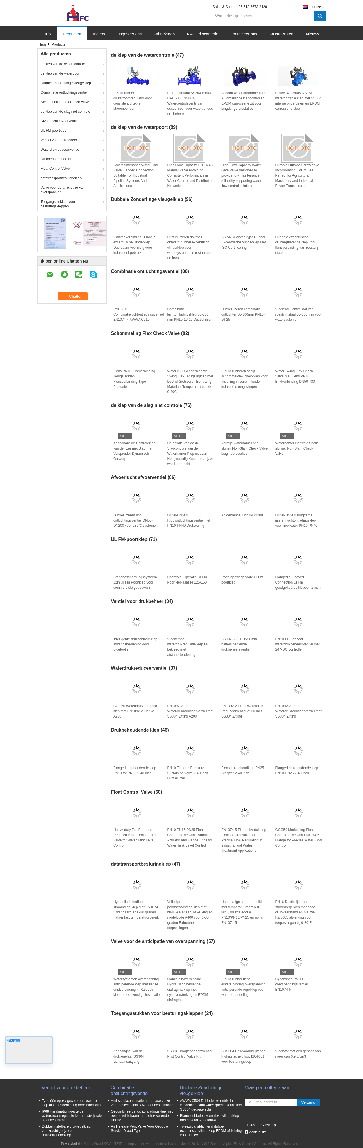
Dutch (319, 7)
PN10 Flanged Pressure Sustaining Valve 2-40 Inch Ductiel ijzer (187, 773)
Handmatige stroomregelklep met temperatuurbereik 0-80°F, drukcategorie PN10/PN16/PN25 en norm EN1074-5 (243, 912)
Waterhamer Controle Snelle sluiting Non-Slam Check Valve (297, 448)
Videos (99, 34)
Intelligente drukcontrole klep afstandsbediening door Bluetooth (135, 644)
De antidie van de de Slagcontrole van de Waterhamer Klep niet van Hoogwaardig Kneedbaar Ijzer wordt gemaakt (190, 453)
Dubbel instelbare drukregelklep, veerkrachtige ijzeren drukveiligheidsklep (66, 1130)
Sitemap (268, 1125)
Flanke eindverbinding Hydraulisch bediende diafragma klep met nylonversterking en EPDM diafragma (187, 989)
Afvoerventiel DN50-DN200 (242, 515)
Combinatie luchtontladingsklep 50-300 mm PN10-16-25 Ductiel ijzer (189, 314)
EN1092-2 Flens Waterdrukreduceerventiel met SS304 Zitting (298, 711)
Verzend (308, 1102)
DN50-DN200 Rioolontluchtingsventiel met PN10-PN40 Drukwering (188, 520)
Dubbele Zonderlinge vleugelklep (66, 83)
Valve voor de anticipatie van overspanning (63, 190)
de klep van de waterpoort (60, 73)
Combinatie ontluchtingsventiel (64, 92)
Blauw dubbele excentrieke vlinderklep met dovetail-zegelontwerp (209, 1118)
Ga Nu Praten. (282, 34)
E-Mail (252, 1125)
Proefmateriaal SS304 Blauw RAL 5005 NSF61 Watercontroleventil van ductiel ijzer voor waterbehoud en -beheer (190, 103)
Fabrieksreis (164, 34)
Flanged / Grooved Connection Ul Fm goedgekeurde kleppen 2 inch (298, 582)
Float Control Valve (55, 169)
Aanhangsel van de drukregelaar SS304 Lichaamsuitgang (128, 1056)
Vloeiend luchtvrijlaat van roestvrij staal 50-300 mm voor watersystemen (298, 314)
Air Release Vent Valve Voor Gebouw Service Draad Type (139, 1128)
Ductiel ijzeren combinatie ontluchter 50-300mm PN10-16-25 (243, 314)
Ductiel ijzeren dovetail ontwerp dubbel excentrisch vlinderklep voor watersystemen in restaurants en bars (190, 247)
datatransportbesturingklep (61, 178)
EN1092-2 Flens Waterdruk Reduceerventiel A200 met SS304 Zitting (242, 711)
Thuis (42, 44)
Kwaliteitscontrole (202, 34)
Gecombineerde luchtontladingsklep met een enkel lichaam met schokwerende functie (142, 1115)
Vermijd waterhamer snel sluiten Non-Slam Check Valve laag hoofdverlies (244, 448)
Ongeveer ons (129, 34)
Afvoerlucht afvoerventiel (59, 121)
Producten (72, 34)
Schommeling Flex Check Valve (65, 102)
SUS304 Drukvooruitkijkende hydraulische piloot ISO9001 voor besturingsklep (243, 1056)
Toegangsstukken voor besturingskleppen (58, 204)
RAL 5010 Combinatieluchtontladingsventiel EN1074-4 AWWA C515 (138, 314)
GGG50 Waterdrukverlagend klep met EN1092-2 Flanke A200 (135, 711)
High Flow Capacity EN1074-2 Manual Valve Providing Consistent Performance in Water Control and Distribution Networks (190, 175)
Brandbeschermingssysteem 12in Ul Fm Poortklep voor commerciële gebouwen (135, 582)
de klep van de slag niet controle (65, 111)
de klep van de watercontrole (63, 64)
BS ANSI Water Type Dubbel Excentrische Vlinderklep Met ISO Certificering (243, 242)
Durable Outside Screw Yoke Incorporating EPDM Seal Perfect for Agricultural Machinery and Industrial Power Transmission (297, 175)
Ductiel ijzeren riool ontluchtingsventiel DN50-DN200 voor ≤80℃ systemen (135, 520)
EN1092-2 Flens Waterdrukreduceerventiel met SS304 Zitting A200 (190, 711)
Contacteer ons (243, 34)
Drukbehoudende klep (57, 159)
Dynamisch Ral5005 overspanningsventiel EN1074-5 (291, 984)
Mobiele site (256, 1132)
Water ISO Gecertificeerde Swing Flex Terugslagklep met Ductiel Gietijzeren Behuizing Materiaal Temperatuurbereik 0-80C (190, 381)
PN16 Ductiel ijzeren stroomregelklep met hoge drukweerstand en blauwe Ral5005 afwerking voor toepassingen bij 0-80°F (295, 912)
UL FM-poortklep (53, 131)
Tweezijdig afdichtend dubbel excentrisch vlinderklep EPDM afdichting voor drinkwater (211, 1130)
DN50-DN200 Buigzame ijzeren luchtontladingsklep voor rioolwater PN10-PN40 (296, 520)
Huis (47, 34)
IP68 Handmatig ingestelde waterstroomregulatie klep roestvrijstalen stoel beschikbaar (73, 1115)
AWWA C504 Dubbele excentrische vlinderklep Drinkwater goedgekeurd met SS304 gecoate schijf (211, 1105)
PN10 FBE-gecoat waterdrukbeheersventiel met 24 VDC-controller (297, 644)
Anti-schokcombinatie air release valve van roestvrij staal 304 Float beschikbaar (142, 1103)
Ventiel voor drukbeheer (59, 140)
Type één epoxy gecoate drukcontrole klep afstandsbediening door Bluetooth (71, 1103)
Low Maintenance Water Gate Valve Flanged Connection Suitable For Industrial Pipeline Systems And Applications (136, 175)
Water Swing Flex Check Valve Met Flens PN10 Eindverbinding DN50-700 (295, 376)
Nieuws (312, 34)
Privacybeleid (71, 1144)
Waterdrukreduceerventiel (60, 150)
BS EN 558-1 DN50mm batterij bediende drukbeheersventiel (239, 644)
